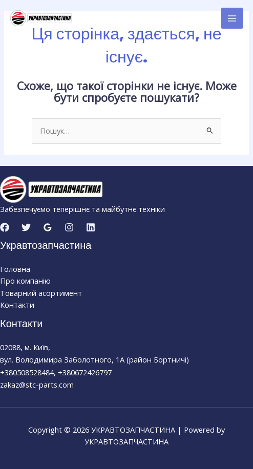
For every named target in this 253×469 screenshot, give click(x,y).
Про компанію (25, 280)
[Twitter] (26, 227)
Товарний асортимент (41, 293)
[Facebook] (4, 227)
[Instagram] (69, 227)
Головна (15, 269)
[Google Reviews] (47, 227)
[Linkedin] (90, 227)
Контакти (17, 305)
